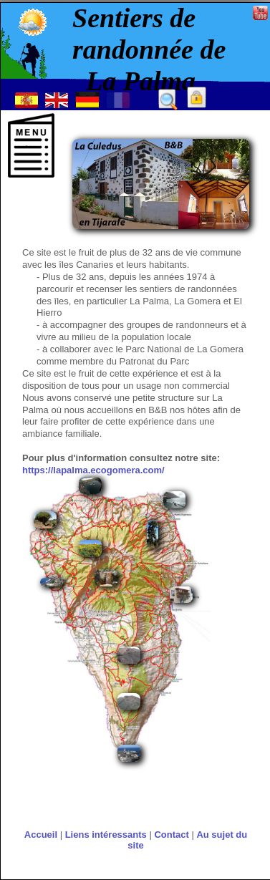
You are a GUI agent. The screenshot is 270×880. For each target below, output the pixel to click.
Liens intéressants (106, 834)
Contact (171, 834)
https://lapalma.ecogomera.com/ (93, 470)
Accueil (40, 834)
